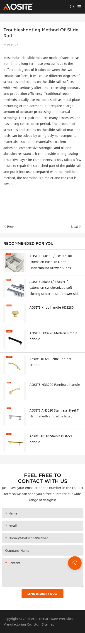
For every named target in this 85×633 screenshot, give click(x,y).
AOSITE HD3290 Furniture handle (54, 384)
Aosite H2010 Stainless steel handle (50, 439)
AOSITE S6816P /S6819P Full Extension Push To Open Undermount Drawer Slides (50, 262)
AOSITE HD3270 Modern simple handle (53, 336)
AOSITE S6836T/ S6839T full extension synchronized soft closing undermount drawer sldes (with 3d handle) (55, 288)
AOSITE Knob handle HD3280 (51, 307)
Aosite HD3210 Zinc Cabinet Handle (50, 362)
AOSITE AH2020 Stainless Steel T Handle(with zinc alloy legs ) (54, 413)
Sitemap (48, 624)
